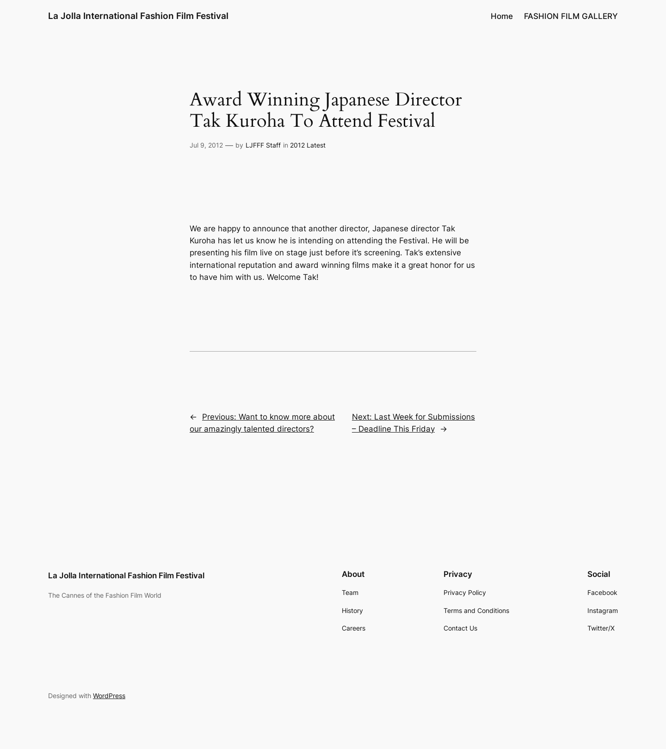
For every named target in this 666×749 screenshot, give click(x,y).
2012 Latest (308, 145)
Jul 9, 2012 (206, 145)
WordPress (109, 695)
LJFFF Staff (263, 145)
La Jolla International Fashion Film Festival (138, 15)
